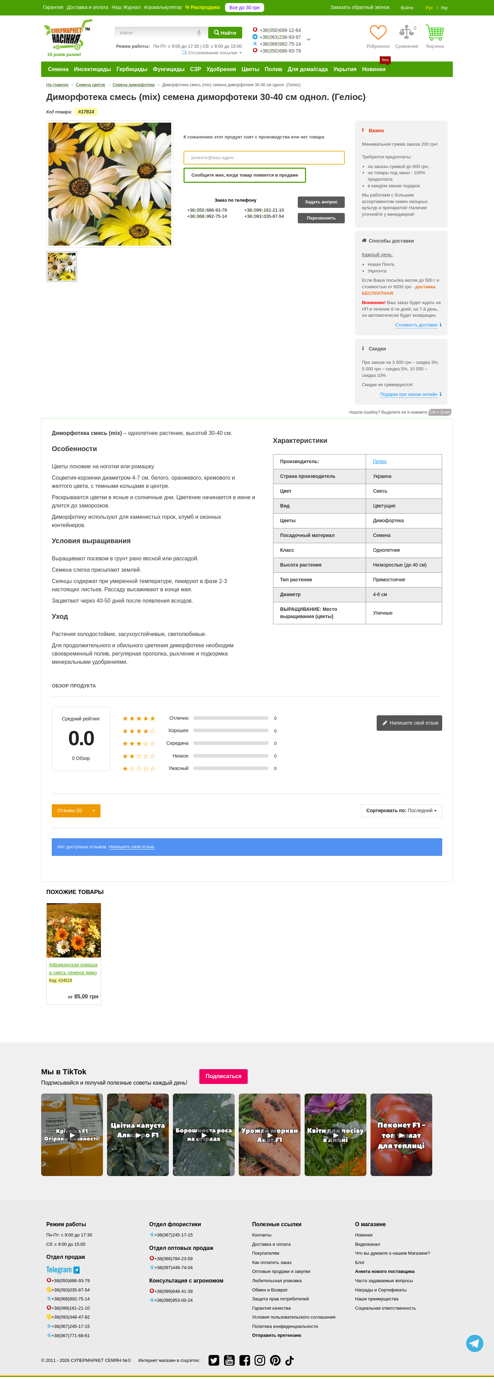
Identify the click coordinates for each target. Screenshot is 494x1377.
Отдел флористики (175, 1224)
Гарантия (53, 7)
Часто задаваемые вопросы (384, 1280)
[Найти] (225, 32)
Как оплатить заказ (272, 1262)
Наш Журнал (125, 7)
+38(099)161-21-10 (70, 1308)
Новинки (364, 1235)
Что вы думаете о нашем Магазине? (392, 1253)
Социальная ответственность (385, 1308)
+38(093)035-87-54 (70, 1289)
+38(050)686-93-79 (70, 1280)
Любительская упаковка (277, 1280)
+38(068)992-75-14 (70, 1298)
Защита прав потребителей (280, 1298)
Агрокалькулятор (163, 7)
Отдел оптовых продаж (181, 1248)
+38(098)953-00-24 (173, 1300)
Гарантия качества (271, 1308)
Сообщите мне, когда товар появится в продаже (244, 175)
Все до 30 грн (245, 7)
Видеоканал (367, 1244)
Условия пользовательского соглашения (294, 1317)
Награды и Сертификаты (381, 1289)
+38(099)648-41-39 (173, 1291)
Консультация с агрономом (186, 1281)
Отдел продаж (65, 1257)
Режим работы (66, 1224)
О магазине (370, 1224)
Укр (444, 7)
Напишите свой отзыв (410, 723)
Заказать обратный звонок (360, 7)
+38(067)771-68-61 (70, 1335)
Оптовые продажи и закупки (281, 1271)
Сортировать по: (386, 810)
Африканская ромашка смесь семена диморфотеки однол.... (73, 972)
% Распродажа (202, 7)
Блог (360, 1262)
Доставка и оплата (87, 7)
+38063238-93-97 (280, 37)
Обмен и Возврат (270, 1289)
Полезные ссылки (277, 1224)
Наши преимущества (377, 1298)
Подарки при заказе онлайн (408, 394)
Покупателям (265, 1253)
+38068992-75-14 (280, 44)
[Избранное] (378, 36)
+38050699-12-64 (280, 30)
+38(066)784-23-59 (173, 1258)
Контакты (261, 1235)
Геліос (380, 461)
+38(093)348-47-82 (70, 1317)
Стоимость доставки (416, 324)
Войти (407, 7)
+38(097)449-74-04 (173, 1267)
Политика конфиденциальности (285, 1326)
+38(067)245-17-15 (70, 1326)
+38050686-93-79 (280, 51)
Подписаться (223, 1076)
